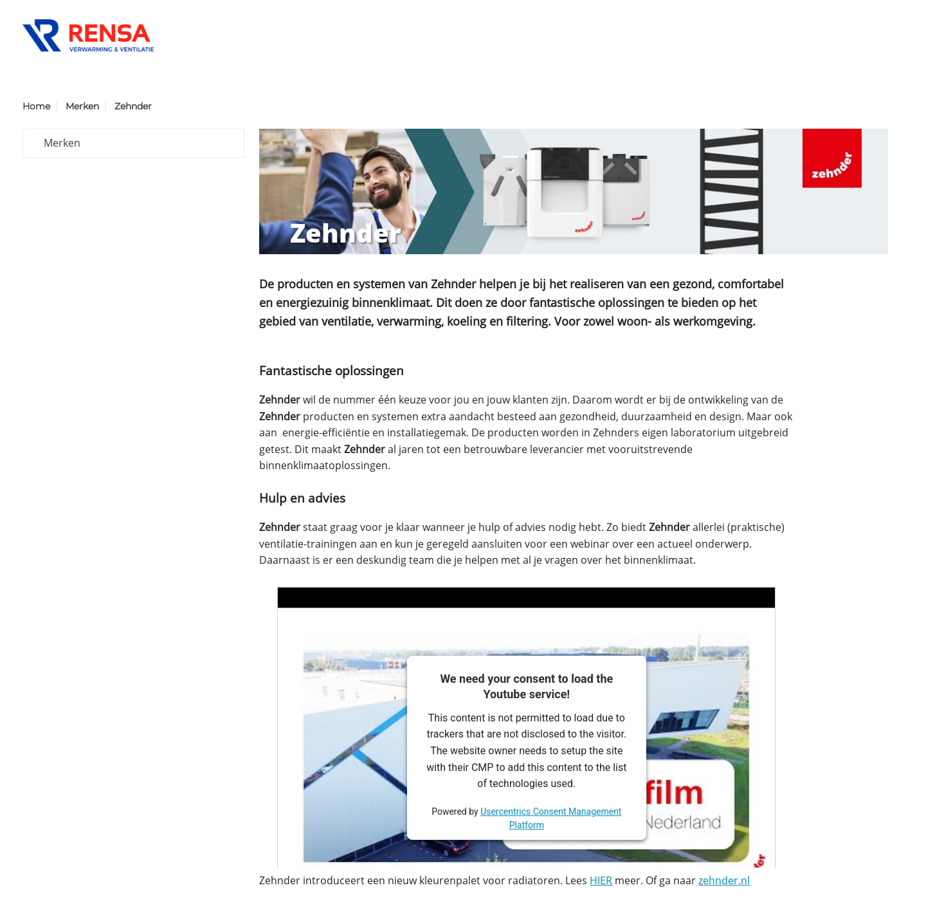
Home (36, 106)
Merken (82, 106)
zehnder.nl (724, 880)
